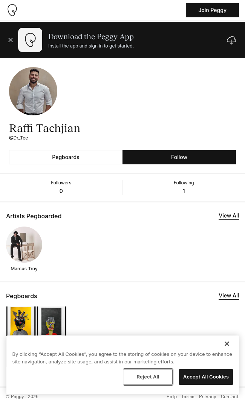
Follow (179, 157)
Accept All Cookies (206, 377)
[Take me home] (12, 10)
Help (172, 397)
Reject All (147, 377)
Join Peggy (212, 10)
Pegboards (65, 157)
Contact (230, 397)
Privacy (207, 397)
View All (229, 215)
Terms (187, 397)
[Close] (227, 344)
